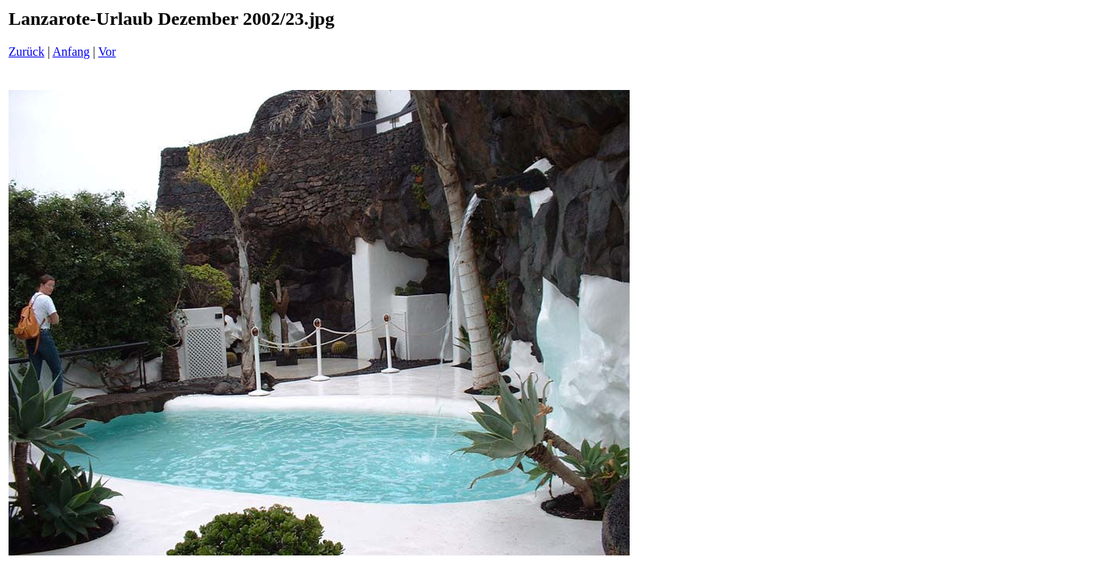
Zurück (26, 51)
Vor (107, 51)
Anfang (71, 51)
